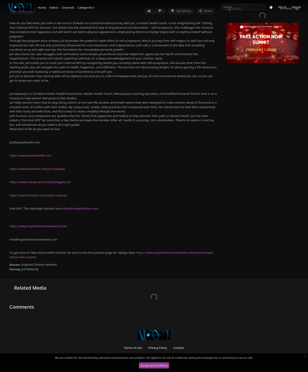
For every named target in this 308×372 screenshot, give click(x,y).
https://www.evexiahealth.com (30, 155)
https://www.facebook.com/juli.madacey (37, 169)
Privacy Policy (157, 348)
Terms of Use (133, 348)
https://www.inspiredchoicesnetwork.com (38, 226)
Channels (68, 7)
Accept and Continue (154, 365)
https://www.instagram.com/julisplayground (40, 182)
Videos (54, 7)
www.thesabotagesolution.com (76, 208)
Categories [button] (85, 7)
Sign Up (296, 7)
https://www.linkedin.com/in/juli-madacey (38, 195)
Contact (178, 348)
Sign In (282, 7)
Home (42, 7)
